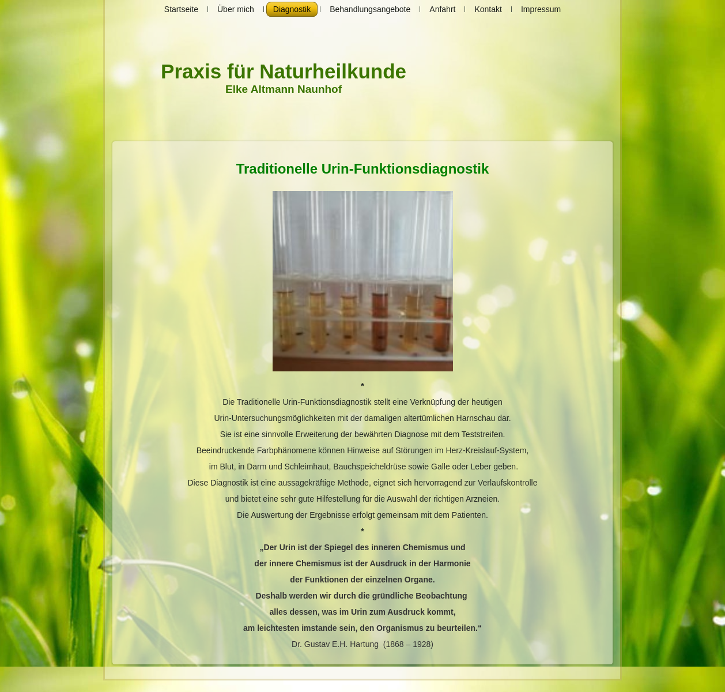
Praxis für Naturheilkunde (283, 71)
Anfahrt (442, 9)
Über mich (235, 9)
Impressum (541, 9)
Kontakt (487, 9)
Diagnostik (292, 9)
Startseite (181, 9)
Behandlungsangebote (370, 9)
